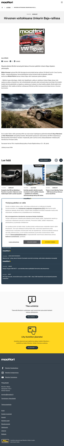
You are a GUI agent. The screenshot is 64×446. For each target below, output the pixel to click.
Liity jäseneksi (31, 348)
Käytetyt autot (5, 421)
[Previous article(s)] (56, 160)
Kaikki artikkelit (44, 160)
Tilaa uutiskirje (31, 317)
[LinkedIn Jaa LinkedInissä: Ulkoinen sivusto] (17, 61)
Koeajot (3, 417)
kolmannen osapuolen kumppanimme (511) (32, 208)
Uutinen (8, 7)
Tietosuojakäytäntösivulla (18, 234)
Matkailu (3, 434)
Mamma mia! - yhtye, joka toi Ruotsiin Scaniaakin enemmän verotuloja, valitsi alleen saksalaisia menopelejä (30, 258)
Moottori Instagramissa (10, 373)
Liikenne (3, 431)
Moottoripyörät (5, 424)
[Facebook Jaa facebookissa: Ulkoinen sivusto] (4, 61)
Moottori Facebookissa (9, 368)
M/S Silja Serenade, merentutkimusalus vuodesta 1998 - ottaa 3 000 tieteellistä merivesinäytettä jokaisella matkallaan (30, 277)
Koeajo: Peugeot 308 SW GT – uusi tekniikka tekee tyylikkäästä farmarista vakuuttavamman (26, 268)
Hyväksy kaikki (50, 242)
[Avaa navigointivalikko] (62, 2)
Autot (3, 411)
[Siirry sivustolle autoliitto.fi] (5, 441)
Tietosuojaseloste (6, 405)
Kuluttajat (33, 187)
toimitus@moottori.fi (7, 395)
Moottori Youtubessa (9, 377)
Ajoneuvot (34, 14)
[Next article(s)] (61, 160)
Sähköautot (4, 427)
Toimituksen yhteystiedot (8, 399)
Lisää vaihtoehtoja (14, 242)
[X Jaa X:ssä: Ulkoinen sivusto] (11, 61)
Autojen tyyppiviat (6, 414)
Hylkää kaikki (32, 242)
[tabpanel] (32, 257)
